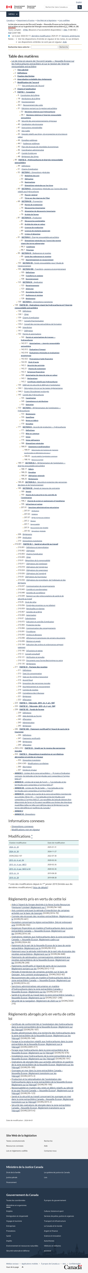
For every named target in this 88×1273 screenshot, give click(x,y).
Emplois (9, 1211)
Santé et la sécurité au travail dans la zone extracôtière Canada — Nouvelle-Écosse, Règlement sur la (43, 996)
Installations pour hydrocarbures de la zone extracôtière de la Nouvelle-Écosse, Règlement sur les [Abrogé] (41, 1057)
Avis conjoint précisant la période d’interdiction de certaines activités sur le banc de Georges (41, 912)
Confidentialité (75, 1264)
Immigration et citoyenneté (17, 1216)
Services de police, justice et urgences (59, 1216)
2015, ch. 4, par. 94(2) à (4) (20, 869)
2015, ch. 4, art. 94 (16, 860)
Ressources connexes (14, 1146)
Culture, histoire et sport (54, 1211)
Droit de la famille (13, 1172)
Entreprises (10, 1226)
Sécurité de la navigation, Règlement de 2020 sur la (36, 1000)
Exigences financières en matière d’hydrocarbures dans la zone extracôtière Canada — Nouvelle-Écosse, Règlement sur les (42, 931)
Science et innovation (52, 1236)
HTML (25, 30)
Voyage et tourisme (14, 1221)
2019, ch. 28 (14, 877)
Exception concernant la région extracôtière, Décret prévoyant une (42, 923)
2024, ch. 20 (14, 847)
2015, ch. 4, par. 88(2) (17, 864)
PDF (10, 33)
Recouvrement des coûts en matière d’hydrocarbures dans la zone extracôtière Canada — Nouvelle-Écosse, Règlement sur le (41, 980)
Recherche (48, 1141)
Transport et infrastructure (55, 1221)
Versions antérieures (70, 36)
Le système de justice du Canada (57, 1172)
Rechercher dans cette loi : (19, 47)
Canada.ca (11, 20)
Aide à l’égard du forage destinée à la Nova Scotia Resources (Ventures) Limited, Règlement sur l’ (41, 906)
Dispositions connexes (22, 826)
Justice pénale (11, 1177)
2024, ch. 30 (14, 851)
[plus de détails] (40, 887)
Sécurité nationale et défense (17, 1251)
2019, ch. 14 (14, 873)
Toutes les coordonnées (15, 1200)
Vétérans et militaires (52, 1246)
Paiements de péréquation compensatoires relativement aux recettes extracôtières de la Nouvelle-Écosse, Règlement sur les (41, 960)
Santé (8, 1236)
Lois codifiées (64, 20)
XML (65, 30)
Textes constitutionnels (15, 1141)
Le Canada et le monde (53, 1226)
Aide (65, 42)
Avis (64, 1264)
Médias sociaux (12, 1264)
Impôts (9, 1241)
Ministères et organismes (16, 1205)
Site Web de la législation (47, 20)
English (79, 2)
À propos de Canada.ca (50, 1264)
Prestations (10, 1231)
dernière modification (41, 36)
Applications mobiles (30, 1264)
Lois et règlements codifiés (17, 1151)
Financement (11, 1182)
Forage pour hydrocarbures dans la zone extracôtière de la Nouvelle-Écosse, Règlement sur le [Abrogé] (40, 1051)
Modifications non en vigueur (26, 829)
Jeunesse (47, 1251)
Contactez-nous (50, 1151)
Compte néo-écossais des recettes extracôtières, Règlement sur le (42, 917)
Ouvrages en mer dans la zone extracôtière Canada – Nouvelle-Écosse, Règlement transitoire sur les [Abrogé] (37, 1073)
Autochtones (49, 1241)
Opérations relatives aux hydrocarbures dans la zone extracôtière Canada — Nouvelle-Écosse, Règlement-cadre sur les (43, 939)
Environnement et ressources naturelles (22, 1246)
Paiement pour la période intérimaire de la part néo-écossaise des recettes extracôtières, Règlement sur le (43, 952)
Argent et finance (51, 1231)
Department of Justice (26, 20)
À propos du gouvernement (55, 1200)
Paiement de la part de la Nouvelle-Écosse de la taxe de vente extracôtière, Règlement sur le (41, 947)
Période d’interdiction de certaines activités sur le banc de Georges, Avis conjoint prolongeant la (39, 973)
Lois (45, 1177)
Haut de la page (14, 1267)
